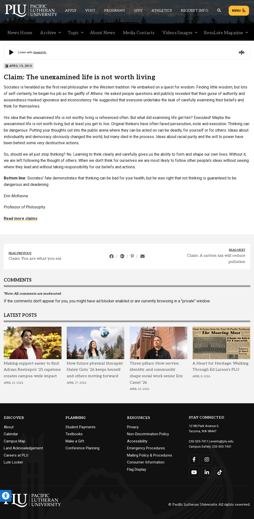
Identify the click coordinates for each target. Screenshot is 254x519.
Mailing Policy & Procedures (149, 455)
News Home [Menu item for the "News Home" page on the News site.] (19, 32)
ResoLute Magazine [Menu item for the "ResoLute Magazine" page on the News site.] (223, 32)
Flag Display (136, 469)
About (9, 427)
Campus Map (14, 441)
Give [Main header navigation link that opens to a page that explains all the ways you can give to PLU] (138, 10)
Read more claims (20, 218)
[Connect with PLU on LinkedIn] (207, 472)
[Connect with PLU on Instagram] (207, 459)
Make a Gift (74, 441)
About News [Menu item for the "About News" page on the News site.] (102, 32)
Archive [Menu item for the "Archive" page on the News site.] (48, 32)
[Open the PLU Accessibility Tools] (5, 496)
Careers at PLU (16, 455)
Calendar (11, 434)
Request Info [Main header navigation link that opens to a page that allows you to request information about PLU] (194, 10)
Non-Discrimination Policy (148, 434)
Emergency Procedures (146, 448)
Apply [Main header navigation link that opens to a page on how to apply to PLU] (70, 10)
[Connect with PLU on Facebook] (194, 459)
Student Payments (80, 427)
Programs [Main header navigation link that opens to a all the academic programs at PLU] (114, 10)
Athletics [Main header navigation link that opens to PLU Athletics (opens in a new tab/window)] (162, 10)
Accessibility (137, 441)
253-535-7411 (198, 441)
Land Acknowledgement (23, 448)
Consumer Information (145, 462)
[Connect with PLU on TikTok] (220, 472)
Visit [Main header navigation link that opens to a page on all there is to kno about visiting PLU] (90, 10)
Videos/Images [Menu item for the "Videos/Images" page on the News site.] (177, 32)
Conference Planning (82, 448)
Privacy (133, 427)
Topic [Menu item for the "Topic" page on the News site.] (73, 32)
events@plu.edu (221, 441)
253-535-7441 (221, 446)
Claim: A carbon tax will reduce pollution (216, 258)
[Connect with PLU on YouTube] (194, 472)
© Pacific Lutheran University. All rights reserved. (209, 504)
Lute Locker (13, 462)
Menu (239, 11)
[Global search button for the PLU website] (219, 10)
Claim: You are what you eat (35, 258)
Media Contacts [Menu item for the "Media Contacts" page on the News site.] (139, 32)
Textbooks (74, 434)
